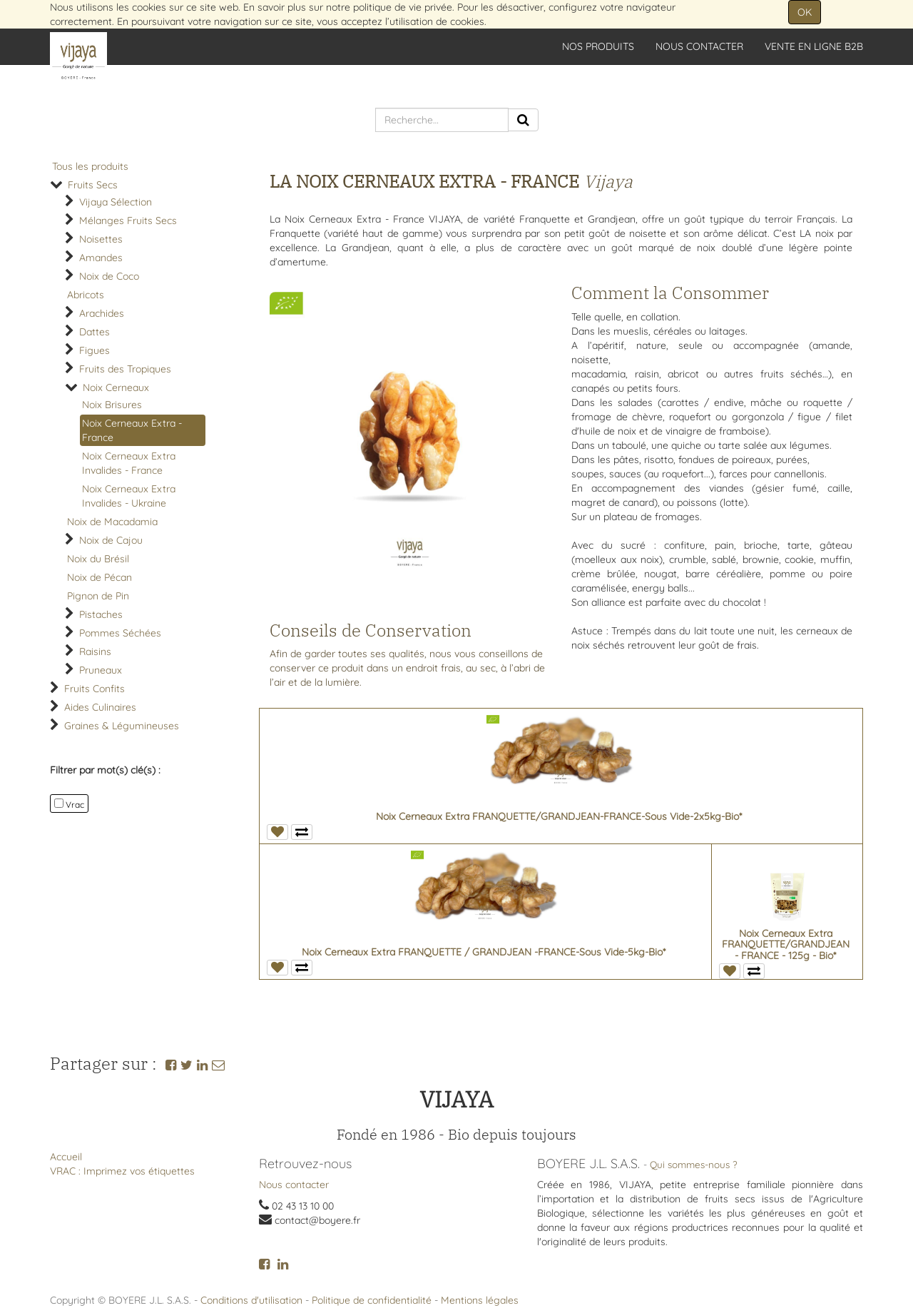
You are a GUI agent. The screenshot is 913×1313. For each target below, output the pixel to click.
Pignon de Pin (98, 595)
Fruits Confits (94, 688)
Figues (94, 350)
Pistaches (101, 614)
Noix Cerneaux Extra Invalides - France (128, 463)
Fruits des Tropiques (125, 369)
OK (804, 12)
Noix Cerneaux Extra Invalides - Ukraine (128, 496)
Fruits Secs (93, 184)
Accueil (66, 1156)
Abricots (85, 294)
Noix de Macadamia (112, 521)
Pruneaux (100, 670)
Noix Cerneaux (116, 387)
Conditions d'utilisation (251, 1300)
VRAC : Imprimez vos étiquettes (122, 1171)
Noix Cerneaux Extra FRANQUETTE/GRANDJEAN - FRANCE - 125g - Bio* (786, 944)
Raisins (95, 651)
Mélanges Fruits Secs (128, 220)
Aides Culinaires (100, 707)
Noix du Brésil (98, 558)
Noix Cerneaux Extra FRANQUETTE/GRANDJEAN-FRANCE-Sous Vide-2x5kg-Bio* (559, 816)
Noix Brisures (112, 404)
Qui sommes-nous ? (694, 1164)
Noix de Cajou (111, 540)
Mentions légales (480, 1300)
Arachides (101, 313)
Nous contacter (294, 1184)
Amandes (101, 257)
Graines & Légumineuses (121, 725)
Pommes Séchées (120, 633)
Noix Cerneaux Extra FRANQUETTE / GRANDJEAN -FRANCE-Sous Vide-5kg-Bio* (483, 952)
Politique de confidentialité (372, 1300)
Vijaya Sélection (115, 202)
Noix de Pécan (99, 577)
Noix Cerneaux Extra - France (132, 430)
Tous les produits (90, 166)
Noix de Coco (109, 276)
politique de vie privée (402, 7)
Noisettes (101, 239)
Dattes (94, 331)
